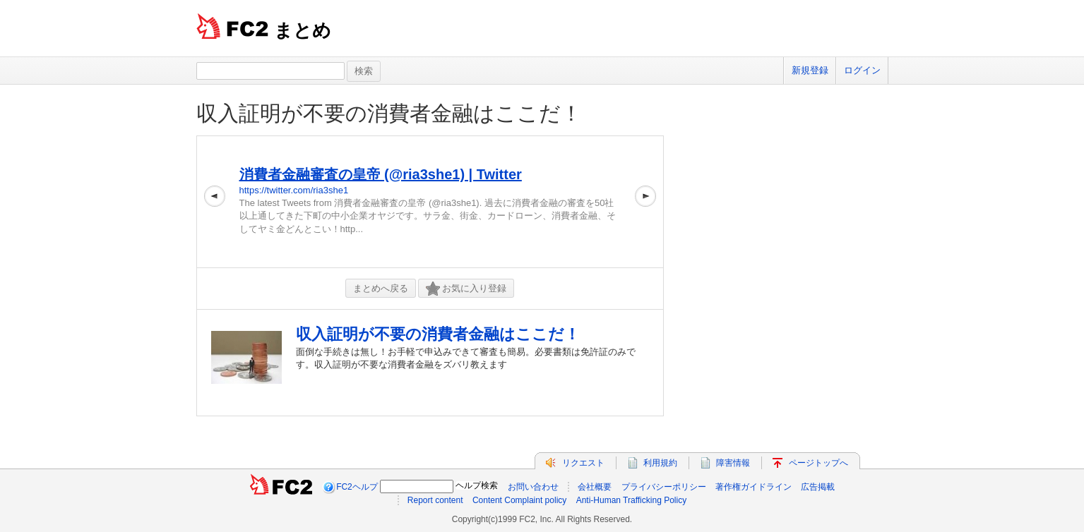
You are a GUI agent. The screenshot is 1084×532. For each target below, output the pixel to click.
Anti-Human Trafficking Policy (631, 500)
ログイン (862, 70)
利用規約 (660, 463)
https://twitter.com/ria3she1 (294, 190)
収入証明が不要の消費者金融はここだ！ (389, 113)
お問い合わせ (533, 487)
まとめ (302, 30)
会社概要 (595, 487)
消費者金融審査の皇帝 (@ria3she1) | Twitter (380, 174)
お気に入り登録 (466, 289)
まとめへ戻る (380, 288)
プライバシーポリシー (663, 487)
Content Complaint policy (519, 500)
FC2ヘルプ (357, 487)
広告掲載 (818, 487)
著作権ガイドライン (753, 487)
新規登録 (810, 70)
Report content (435, 500)
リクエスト (583, 463)
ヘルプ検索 (476, 485)
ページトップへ (818, 463)
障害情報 (733, 463)
